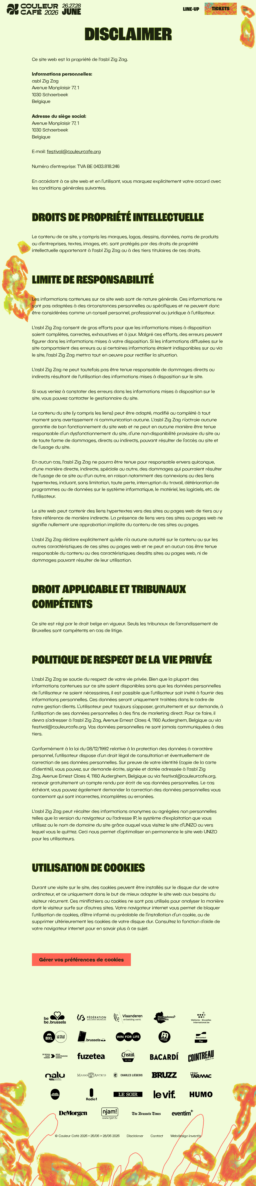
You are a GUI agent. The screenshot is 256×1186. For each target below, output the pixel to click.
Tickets (221, 8)
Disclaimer (135, 1136)
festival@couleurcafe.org (74, 151)
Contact (157, 1136)
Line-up (191, 9)
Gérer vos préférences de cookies (81, 959)
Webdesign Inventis (186, 1136)
